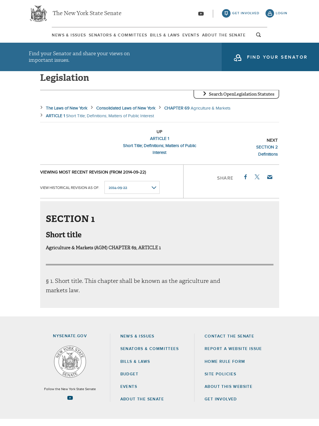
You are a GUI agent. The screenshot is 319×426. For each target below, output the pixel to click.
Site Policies (220, 381)
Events (198, 37)
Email (269, 184)
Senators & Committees (105, 37)
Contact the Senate (229, 343)
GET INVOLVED (221, 406)
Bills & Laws (163, 37)
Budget (129, 381)
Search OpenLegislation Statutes (241, 101)
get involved (246, 14)
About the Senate (142, 406)
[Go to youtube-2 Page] (70, 405)
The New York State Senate (87, 14)
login (281, 14)
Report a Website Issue (233, 356)
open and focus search (281, 38)
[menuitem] (46, 36)
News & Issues (46, 37)
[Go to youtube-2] (201, 14)
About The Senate (242, 37)
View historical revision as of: (69, 194)
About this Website (228, 394)
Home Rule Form (225, 369)
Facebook (245, 184)
